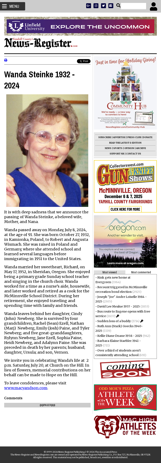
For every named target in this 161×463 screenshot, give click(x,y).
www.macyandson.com (25, 386)
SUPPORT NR (117, 153)
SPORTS (117, 148)
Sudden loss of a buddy (114, 321)
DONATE (147, 137)
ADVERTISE (119, 137)
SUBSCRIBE (104, 137)
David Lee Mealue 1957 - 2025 (118, 306)
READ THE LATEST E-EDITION (125, 142)
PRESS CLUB (134, 137)
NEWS (108, 148)
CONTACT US (133, 153)
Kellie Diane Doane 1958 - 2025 (119, 336)
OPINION (129, 148)
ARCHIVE (141, 148)
